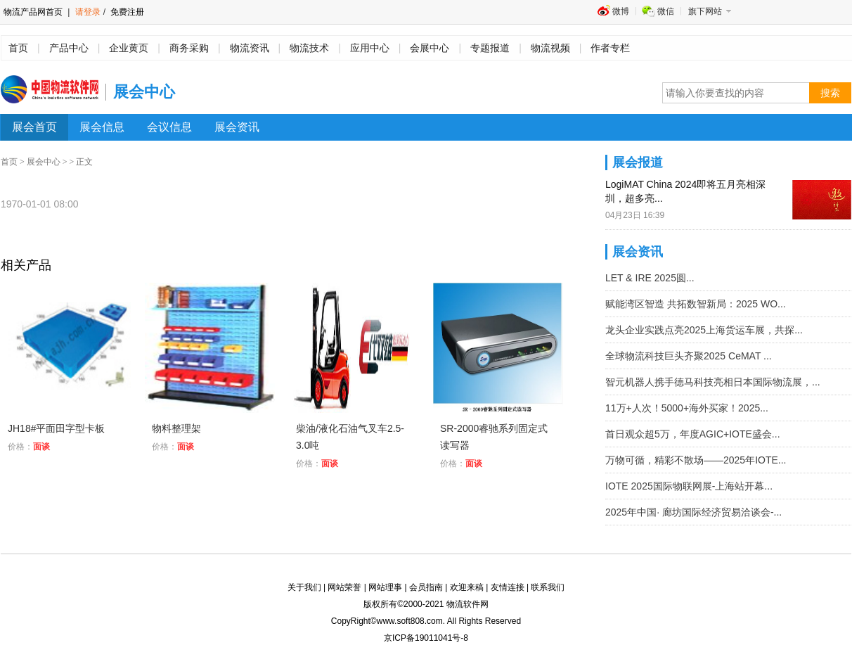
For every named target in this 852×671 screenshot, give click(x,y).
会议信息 (169, 127)
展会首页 (34, 127)
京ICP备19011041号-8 (426, 638)
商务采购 (189, 47)
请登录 (88, 12)
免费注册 (126, 12)
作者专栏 (610, 47)
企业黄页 (128, 47)
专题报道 (490, 47)
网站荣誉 (344, 587)
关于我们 (304, 587)
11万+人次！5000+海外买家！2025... (686, 408)
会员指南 (426, 587)
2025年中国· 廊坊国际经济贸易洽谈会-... (693, 512)
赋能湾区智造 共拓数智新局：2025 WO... (695, 303)
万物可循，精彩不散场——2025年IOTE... (695, 460)
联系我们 (547, 587)
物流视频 (550, 47)
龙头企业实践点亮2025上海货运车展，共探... (704, 330)
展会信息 (101, 127)
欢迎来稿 (467, 587)
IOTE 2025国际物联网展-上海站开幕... (689, 486)
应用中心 (369, 47)
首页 (18, 47)
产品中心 (69, 47)
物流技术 (309, 47)
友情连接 (507, 587)
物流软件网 (467, 604)
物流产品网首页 (33, 12)
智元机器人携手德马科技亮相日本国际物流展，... (712, 382)
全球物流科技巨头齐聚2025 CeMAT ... (688, 356)
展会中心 (43, 162)
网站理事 (385, 587)
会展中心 (429, 47)
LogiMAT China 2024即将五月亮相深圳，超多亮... (685, 191)
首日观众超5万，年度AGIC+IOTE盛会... (692, 434)
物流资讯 (249, 47)
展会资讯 (236, 127)
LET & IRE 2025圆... (650, 277)
